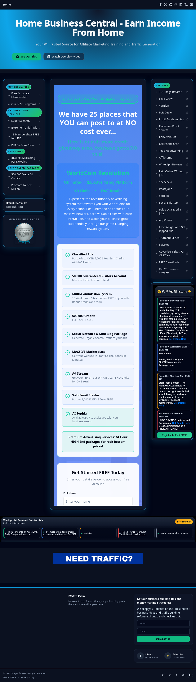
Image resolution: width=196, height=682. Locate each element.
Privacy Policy (27, 677)
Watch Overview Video (63, 56)
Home (7, 4)
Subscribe (163, 639)
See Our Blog (26, 56)
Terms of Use (9, 677)
